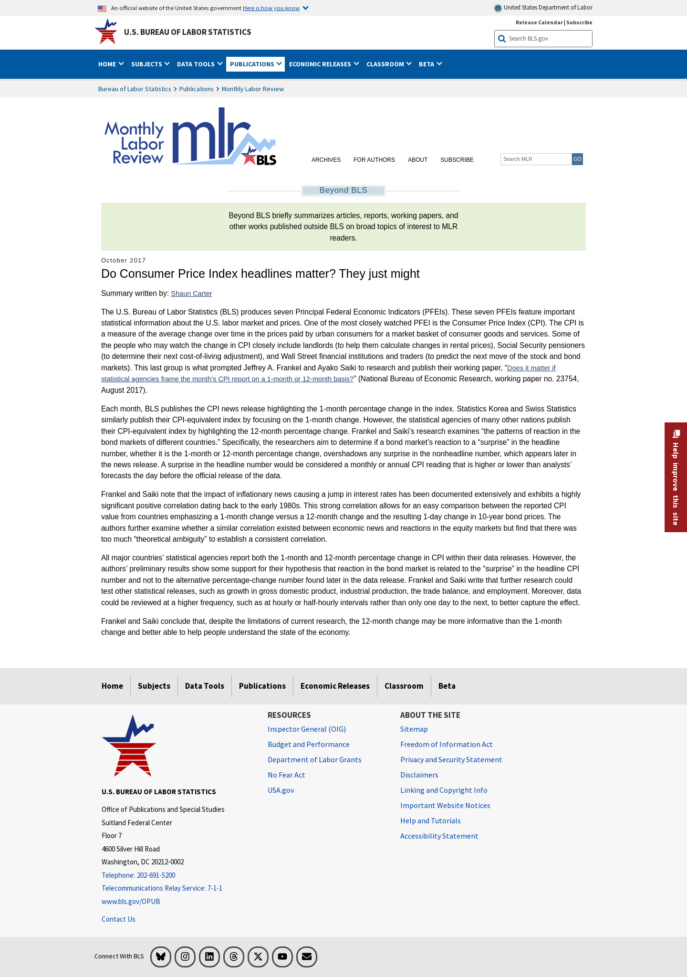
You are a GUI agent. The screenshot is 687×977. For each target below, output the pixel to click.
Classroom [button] (386, 64)
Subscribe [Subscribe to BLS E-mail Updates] (579, 22)
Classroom (404, 686)
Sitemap (414, 729)
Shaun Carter (191, 293)
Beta (447, 686)
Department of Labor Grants (315, 759)
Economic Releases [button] (321, 64)
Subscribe (456, 160)
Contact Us (118, 919)
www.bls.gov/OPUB (131, 901)
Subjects (154, 686)
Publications (196, 88)
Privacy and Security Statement (451, 759)
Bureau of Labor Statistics (134, 88)
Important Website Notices (445, 805)
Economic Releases (335, 686)
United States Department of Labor (543, 7)
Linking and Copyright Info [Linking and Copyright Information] (444, 790)
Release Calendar (539, 22)
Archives (326, 160)
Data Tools (204, 686)
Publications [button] (253, 64)
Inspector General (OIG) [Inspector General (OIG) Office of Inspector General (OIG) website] (307, 729)
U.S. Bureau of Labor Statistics (187, 32)
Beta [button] (427, 64)
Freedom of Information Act (446, 744)
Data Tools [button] (196, 64)
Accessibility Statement (439, 835)
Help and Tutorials (430, 820)
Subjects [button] (147, 64)
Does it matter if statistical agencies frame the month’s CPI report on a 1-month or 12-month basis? (328, 373)
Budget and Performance (309, 744)
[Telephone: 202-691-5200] (177, 875)
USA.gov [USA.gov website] (281, 790)
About (417, 160)
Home (112, 686)
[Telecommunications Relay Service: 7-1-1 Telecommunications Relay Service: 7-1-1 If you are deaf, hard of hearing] (177, 888)
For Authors (374, 160)
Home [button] (107, 64)
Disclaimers (419, 774)
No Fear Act (286, 774)
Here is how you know (271, 7)
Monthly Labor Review (253, 88)
